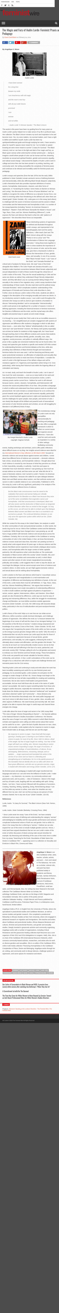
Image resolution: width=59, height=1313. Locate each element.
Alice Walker (23, 970)
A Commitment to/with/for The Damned (16, 991)
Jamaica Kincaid (17, 973)
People (18, 2)
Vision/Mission (5, 2)
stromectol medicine (28, 342)
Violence (50, 973)
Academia (15, 970)
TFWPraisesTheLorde (40, 973)
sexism (31, 973)
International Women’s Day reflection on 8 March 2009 (25, 453)
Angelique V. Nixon (34, 970)
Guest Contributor (10, 37)
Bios (13, 2)
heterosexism (7, 973)
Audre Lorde (44, 970)
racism (25, 973)
